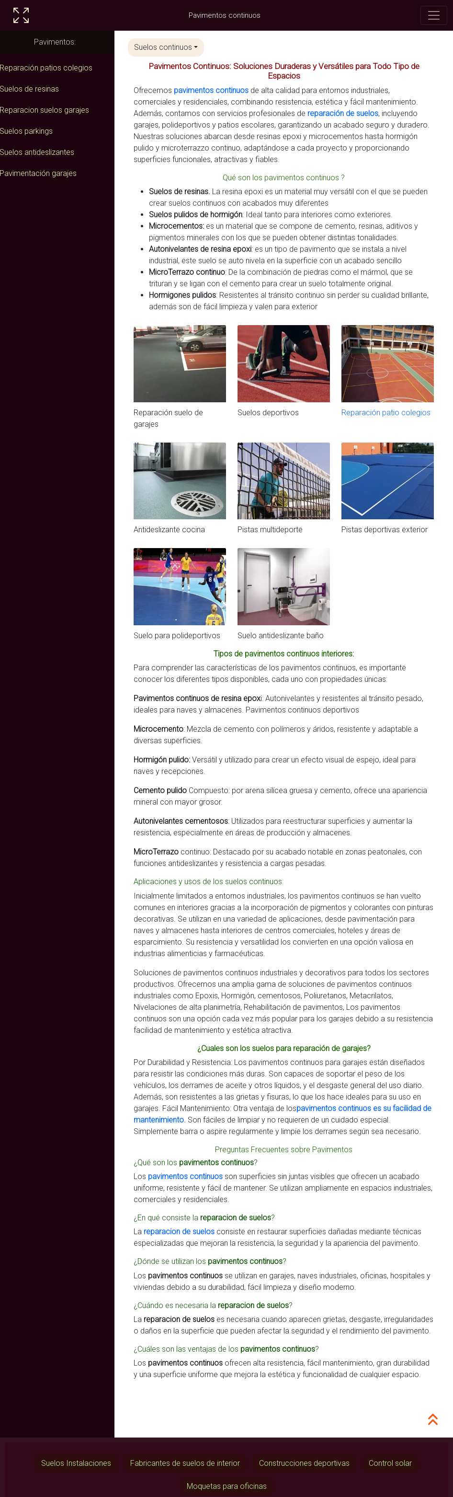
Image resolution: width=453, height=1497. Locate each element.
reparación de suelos (348, 113)
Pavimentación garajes (43, 173)
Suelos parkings (31, 131)
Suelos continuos (168, 47)
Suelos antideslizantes (42, 152)
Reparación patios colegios (51, 67)
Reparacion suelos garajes (49, 110)
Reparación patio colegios (387, 411)
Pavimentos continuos (224, 15)
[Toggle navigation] (433, 15)
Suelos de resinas (34, 89)
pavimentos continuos (216, 90)
